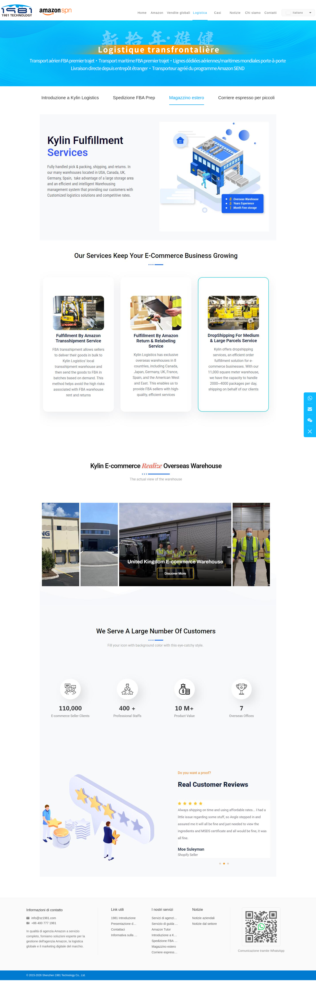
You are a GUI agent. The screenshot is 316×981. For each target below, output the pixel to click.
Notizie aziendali (203, 919)
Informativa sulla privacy (124, 936)
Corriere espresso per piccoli (259, 99)
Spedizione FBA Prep (131, 99)
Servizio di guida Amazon (165, 924)
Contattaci (118, 930)
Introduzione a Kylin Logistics (57, 99)
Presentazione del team (124, 924)
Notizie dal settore (204, 924)
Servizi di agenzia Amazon (165, 919)
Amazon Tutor (161, 930)
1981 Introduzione (123, 919)
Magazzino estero (190, 99)
